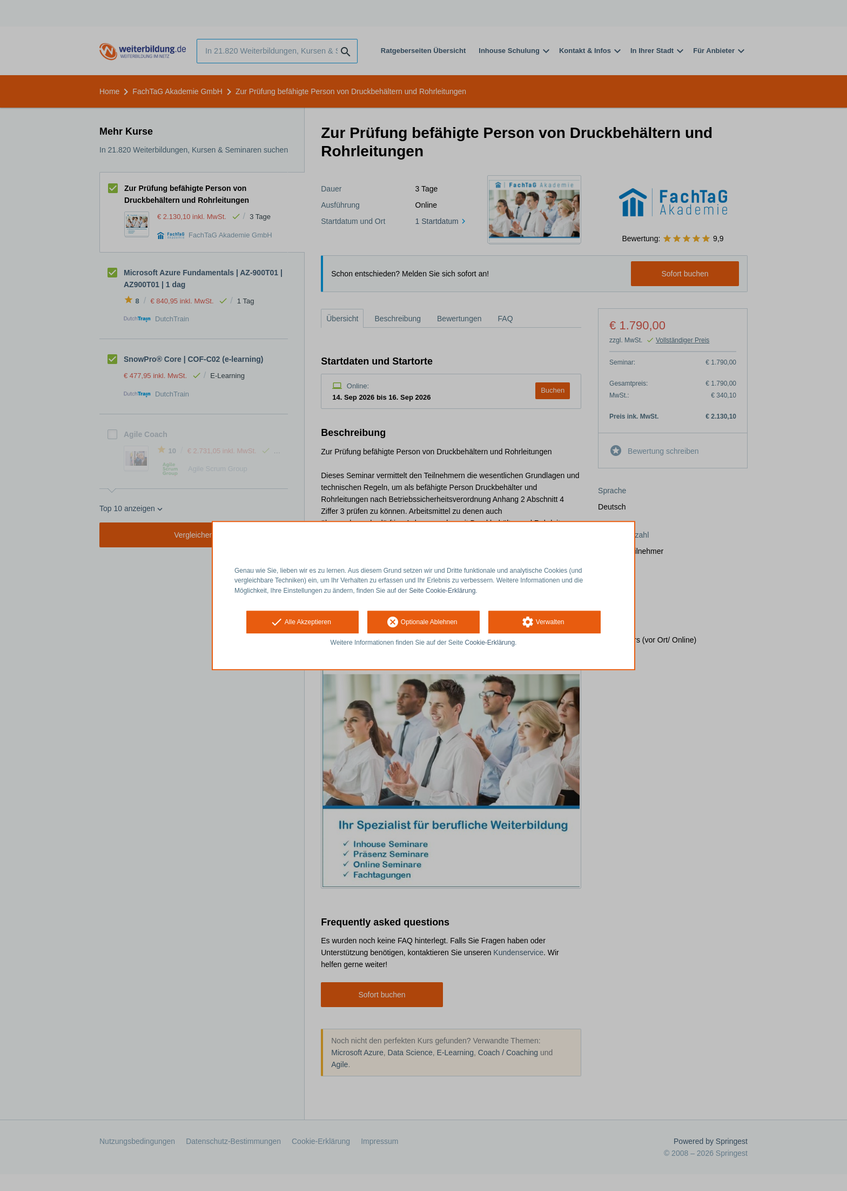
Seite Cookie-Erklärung (442, 590)
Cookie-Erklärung (490, 642)
